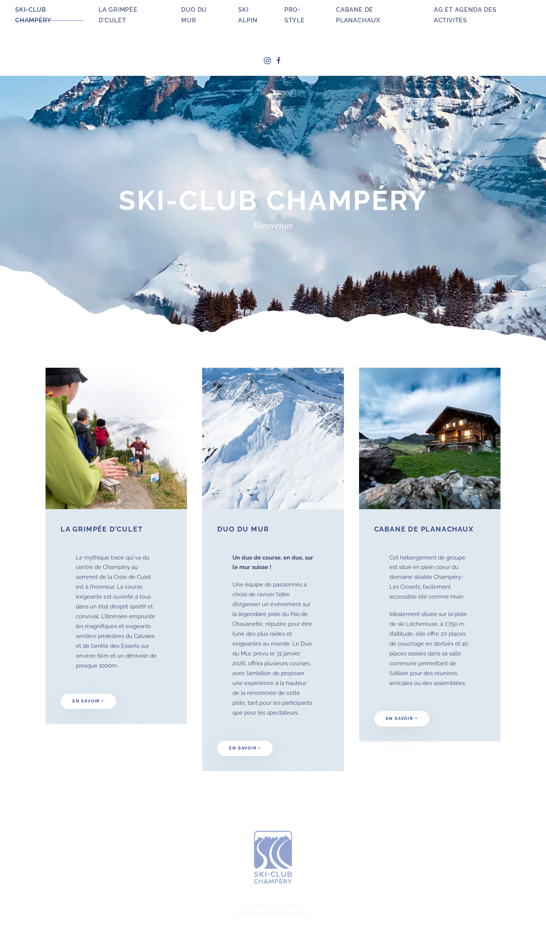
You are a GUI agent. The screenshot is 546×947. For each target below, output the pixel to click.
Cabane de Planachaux (358, 15)
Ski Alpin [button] (247, 15)
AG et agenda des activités (465, 15)
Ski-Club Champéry (33, 15)
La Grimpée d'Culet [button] (118, 15)
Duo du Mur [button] (194, 15)
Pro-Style (294, 15)
